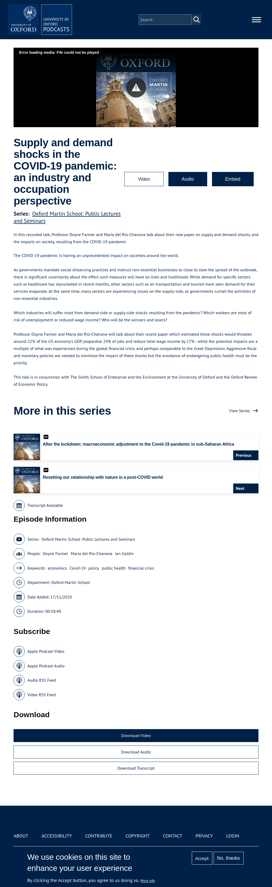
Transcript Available (45, 505)
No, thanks (228, 858)
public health (114, 568)
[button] (136, 87)
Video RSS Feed (41, 694)
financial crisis (141, 568)
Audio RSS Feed (41, 680)
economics (57, 568)
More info (148, 880)
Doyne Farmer (55, 553)
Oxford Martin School (70, 582)
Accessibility (56, 836)
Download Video (136, 735)
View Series (239, 410)
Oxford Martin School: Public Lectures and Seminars (88, 539)
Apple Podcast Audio (46, 665)
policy (93, 568)
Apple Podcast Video (45, 651)
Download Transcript (136, 768)
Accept (202, 858)
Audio (188, 179)
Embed (232, 179)
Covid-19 (78, 568)
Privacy (204, 836)
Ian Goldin (124, 553)
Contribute (98, 836)
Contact (172, 836)
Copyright (138, 836)
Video (144, 179)
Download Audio (136, 752)
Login (232, 836)
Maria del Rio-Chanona (91, 553)
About (21, 836)
